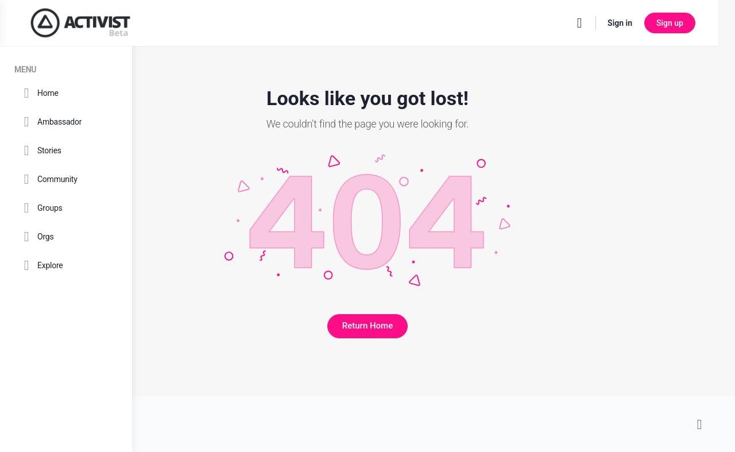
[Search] (596, 23)
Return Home (433, 325)
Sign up (686, 23)
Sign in (636, 23)
